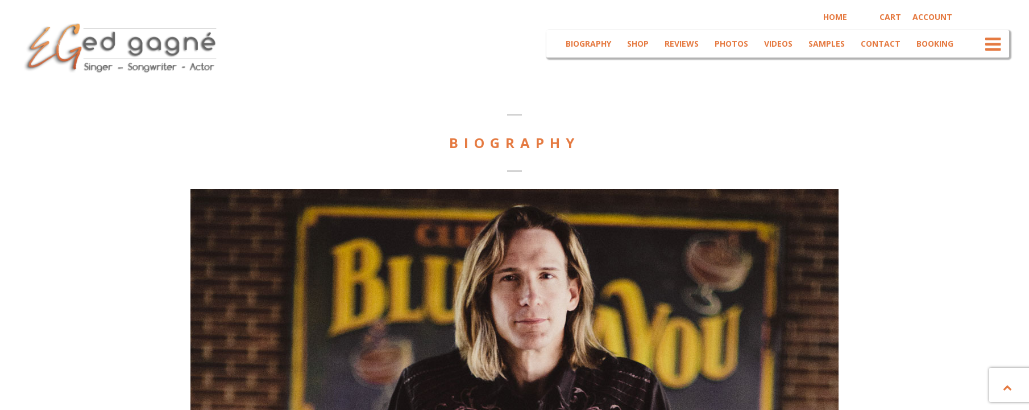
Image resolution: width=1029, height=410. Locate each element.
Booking (933, 43)
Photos (730, 43)
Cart (889, 16)
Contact (879, 43)
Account (931, 16)
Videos (777, 43)
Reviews (680, 43)
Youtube (993, 16)
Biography (587, 43)
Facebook (973, 16)
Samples (825, 43)
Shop (637, 43)
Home (834, 16)
